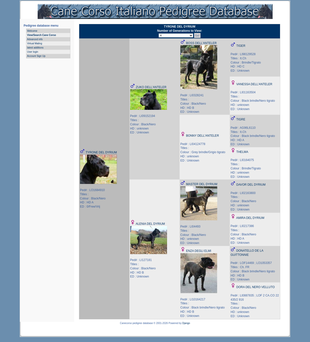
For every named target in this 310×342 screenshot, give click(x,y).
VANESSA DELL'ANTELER (254, 84)
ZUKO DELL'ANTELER (151, 87)
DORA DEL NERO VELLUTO (255, 287)
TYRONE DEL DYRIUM (101, 152)
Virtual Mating (34, 43)
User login (32, 51)
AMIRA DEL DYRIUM (250, 218)
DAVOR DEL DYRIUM (251, 184)
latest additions (35, 47)
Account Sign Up (36, 56)
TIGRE (240, 119)
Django (186, 323)
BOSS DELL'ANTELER (201, 43)
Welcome (32, 31)
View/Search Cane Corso (41, 35)
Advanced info (35, 39)
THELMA (242, 152)
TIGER (240, 46)
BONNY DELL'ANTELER (202, 135)
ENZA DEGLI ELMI (198, 251)
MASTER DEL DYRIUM (201, 184)
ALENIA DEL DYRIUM (150, 224)
